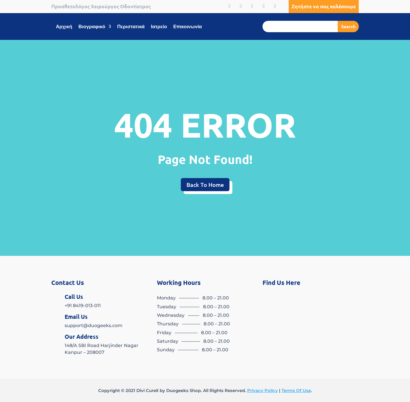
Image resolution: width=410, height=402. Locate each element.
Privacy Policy (262, 390)
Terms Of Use (296, 390)
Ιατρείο (159, 27)
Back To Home (205, 184)
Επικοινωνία (187, 27)
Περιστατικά (131, 27)
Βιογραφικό (92, 27)
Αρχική (64, 27)
